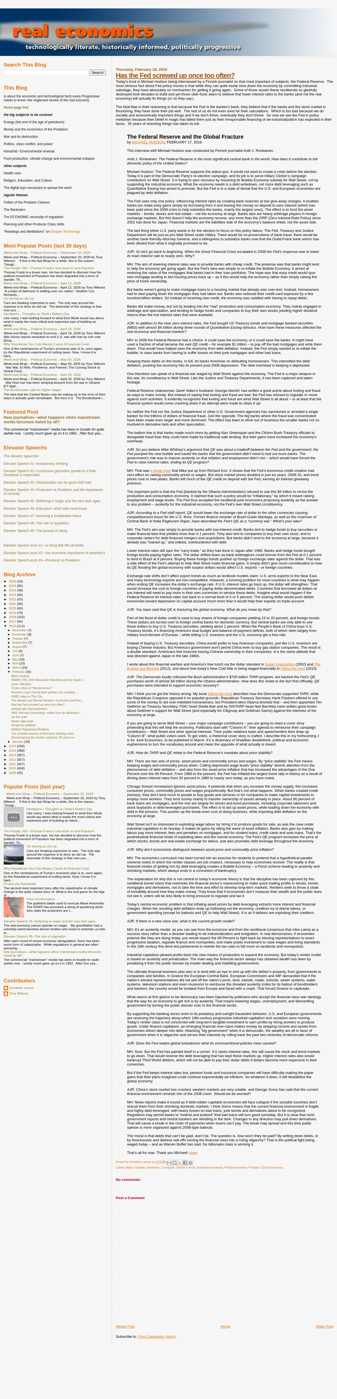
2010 (13, 768)
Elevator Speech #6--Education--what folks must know (45, 509)
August (17, 646)
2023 (13, 594)
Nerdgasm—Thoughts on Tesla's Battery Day (36, 314)
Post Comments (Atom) (157, 1336)
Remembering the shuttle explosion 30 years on (42, 737)
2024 (13, 590)
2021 (13, 603)
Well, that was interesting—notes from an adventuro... (46, 712)
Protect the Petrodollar (20, 884)
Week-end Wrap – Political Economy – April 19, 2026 (42, 329)
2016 (13, 626)
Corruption (168, 1167)
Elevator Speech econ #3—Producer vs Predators (42, 560)
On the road (19, 717)
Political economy (236, 1167)
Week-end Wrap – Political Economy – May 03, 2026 (42, 359)
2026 (13, 581)
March (17, 667)
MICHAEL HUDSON (148, 142)
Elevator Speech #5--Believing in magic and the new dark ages (52, 501)
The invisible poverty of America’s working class (42, 733)
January (18, 741)
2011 (13, 764)
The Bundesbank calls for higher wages (32, 390)
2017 (13, 621)
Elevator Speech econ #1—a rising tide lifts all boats (44, 545)
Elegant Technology (65, 232)
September (20, 642)
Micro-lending (20, 676)
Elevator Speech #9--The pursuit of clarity (35, 531)
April (15, 663)
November (20, 634)
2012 (13, 759)
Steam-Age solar (22, 721)
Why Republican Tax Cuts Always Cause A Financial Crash (46, 344)
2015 (13, 746)
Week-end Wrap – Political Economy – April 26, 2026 (42, 374)
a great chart (161, 470)
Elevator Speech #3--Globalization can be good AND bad (47, 482)
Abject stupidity (135, 1167)
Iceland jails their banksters (29, 708)
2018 (13, 617)
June (16, 655)
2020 (13, 608)
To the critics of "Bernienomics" (31, 688)
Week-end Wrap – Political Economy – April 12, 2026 (42, 283)
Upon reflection (21, 684)
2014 (13, 750)
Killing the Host (293, 668)
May (15, 659)
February (19, 671)
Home (225, 1326)
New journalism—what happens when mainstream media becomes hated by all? (52, 419)
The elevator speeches (21, 456)
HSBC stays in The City (26, 696)
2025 (13, 586)
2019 (13, 612)
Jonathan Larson (21, 987)
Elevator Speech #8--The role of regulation (36, 523)
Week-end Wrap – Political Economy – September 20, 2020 (47, 252)
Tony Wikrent (18, 993)
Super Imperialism (280, 664)
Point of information (41, 899)
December (20, 630)
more (193, 1153)
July (15, 651)
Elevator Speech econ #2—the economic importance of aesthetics (54, 553)
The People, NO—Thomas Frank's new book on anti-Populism (49, 268)
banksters (153, 1167)
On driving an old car (19, 298)
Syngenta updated (23, 725)
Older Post (324, 1326)
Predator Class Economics (266, 1167)
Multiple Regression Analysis (30, 729)
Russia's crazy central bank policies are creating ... (44, 692)
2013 (13, 755)
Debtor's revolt (185, 1167)
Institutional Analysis (210, 1167)
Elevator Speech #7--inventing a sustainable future (42, 516)
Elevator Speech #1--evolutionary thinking (36, 464)
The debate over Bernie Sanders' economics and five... (47, 700)
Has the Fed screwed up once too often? (175, 75)
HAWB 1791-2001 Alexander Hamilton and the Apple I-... (48, 680)
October (18, 638)
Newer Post (125, 1326)
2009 (13, 772)
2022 (13, 599)
